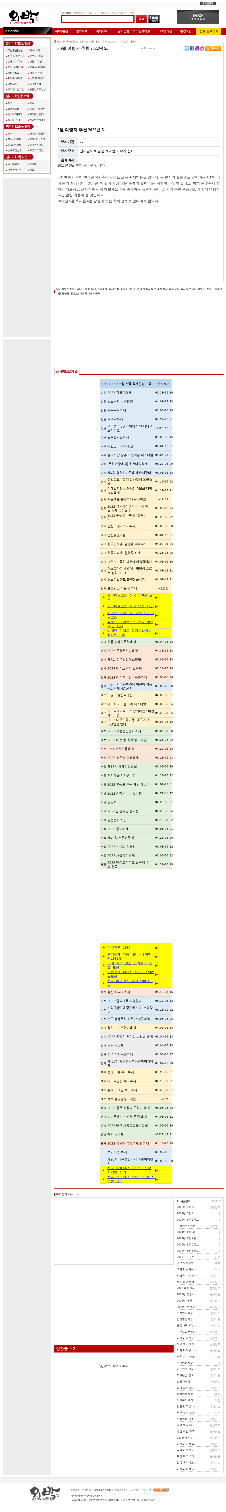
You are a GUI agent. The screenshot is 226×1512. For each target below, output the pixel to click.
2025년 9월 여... (187, 1215)
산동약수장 (183, 1389)
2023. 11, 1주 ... (187, 1265)
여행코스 (105, 13)
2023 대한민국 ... (188, 1296)
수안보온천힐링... (188, 1339)
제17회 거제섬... (187, 1290)
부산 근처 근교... (187, 1420)
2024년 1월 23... (187, 1240)
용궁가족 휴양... (187, 1333)
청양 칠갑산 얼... (187, 1352)
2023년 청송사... (187, 1302)
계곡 (114, 13)
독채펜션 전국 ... (187, 1383)
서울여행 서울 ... (187, 1427)
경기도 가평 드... (187, 1451)
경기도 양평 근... (187, 1476)
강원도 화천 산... (187, 1346)
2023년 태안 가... (188, 1308)
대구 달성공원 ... (187, 1271)
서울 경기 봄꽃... (187, 1364)
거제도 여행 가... (187, 1358)
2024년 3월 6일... (188, 1227)
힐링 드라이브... (187, 1395)
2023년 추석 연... (188, 1314)
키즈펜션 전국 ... (187, 1377)
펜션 (131, 13)
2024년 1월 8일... (188, 1252)
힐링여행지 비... (187, 1402)
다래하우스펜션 (186, 1233)
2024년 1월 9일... (188, 1246)
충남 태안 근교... (187, 1439)
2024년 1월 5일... (188, 1258)
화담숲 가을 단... (187, 1283)
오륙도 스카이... (187, 1277)
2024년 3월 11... (187, 1221)
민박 (89, 13)
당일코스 (122, 13)
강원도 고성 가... (187, 1414)
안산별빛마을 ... (187, 1321)
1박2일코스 (79, 13)
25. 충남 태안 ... (187, 1445)
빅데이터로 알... (187, 1408)
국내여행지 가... (187, 1371)
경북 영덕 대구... (187, 1433)
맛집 (96, 13)
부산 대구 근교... (187, 1464)
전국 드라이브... (187, 1470)
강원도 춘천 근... (187, 1458)
